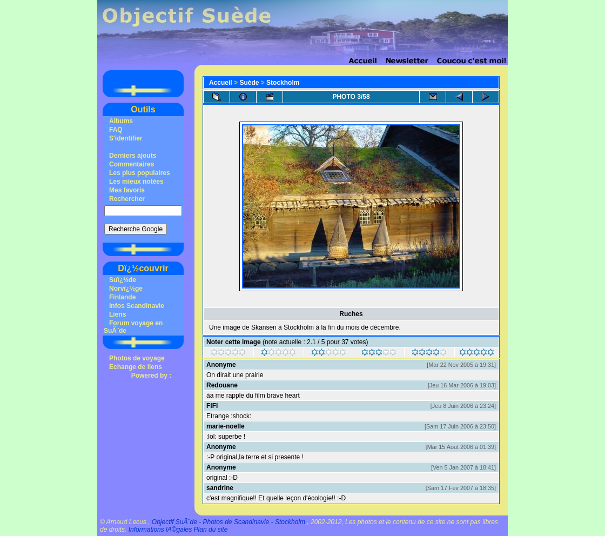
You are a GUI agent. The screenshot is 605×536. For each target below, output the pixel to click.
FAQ (116, 129)
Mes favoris (127, 190)
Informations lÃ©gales (160, 529)
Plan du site (211, 529)
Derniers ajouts (132, 155)
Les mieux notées (136, 181)
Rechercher (127, 199)
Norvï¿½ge (126, 288)
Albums (121, 121)
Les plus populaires (139, 173)
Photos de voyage (137, 358)
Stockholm (282, 82)
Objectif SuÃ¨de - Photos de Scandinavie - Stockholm (228, 522)
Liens (117, 314)
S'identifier (126, 138)
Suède (249, 82)
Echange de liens (135, 367)
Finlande (122, 297)
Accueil (220, 82)
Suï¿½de (122, 280)
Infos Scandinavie (136, 306)
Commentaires (131, 164)
